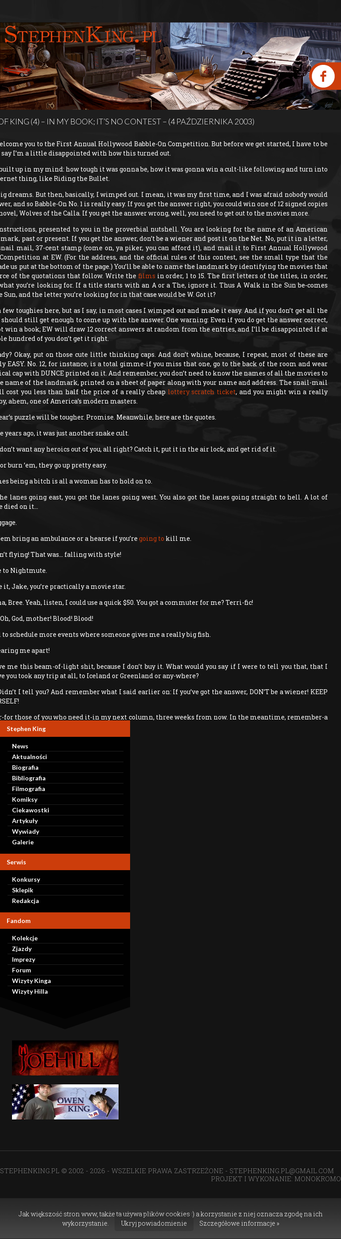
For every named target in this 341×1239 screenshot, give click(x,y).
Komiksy (24, 799)
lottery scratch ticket (201, 392)
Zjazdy (22, 948)
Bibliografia (29, 778)
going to (151, 538)
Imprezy (23, 959)
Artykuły (25, 820)
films (145, 276)
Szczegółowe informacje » (239, 1223)
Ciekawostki (30, 810)
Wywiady (25, 831)
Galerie (23, 842)
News (20, 746)
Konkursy (26, 879)
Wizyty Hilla (30, 991)
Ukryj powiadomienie (154, 1223)
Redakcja (25, 900)
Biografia (25, 767)
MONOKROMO (317, 1178)
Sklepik (22, 890)
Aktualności (29, 756)
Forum (21, 970)
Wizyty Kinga (31, 980)
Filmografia (28, 788)
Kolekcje (25, 938)
